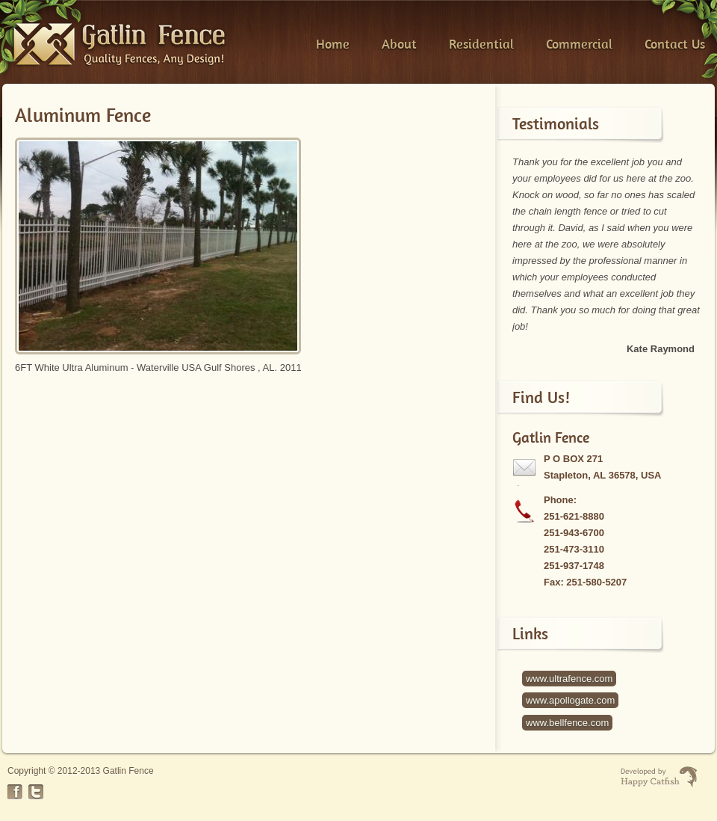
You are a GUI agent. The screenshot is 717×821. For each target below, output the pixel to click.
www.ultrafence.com (569, 678)
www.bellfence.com (567, 722)
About (399, 43)
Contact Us (675, 43)
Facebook (14, 792)
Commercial (579, 43)
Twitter (35, 792)
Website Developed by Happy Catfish (659, 777)
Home (333, 43)
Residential (481, 43)
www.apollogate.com (570, 700)
